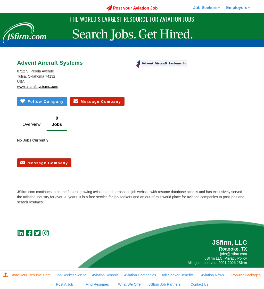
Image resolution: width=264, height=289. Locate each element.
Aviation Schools (105, 275)
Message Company (97, 101)
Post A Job (64, 284)
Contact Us (199, 284)
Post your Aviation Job (132, 8)
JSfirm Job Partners (164, 284)
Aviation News (212, 275)
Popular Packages (246, 275)
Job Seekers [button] (206, 7)
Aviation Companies (140, 275)
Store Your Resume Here (27, 275)
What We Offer (130, 284)
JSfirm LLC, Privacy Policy (226, 258)
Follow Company (42, 101)
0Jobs (57, 121)
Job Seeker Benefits (177, 275)
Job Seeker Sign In (71, 275)
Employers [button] (238, 7)
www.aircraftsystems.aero (37, 87)
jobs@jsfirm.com (233, 254)
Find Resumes (97, 284)
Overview (31, 124)
